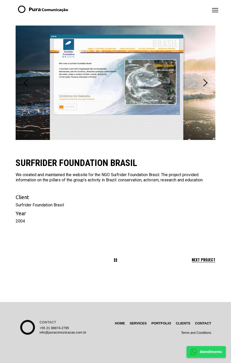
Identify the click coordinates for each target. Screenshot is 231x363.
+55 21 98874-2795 (54, 328)
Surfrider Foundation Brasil (40, 204)
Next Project (203, 259)
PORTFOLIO (161, 323)
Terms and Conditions (196, 333)
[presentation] (25, 83)
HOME (120, 323)
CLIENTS (183, 323)
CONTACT (48, 322)
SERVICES (138, 323)
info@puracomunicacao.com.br (63, 332)
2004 (20, 221)
